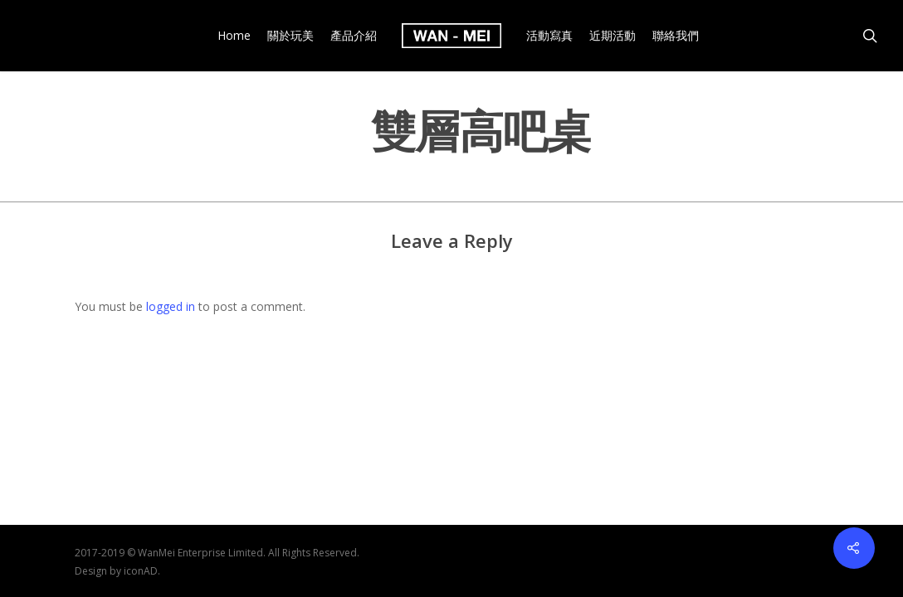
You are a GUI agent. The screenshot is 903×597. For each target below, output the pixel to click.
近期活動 (612, 35)
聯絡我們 (675, 35)
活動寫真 (549, 35)
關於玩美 (290, 35)
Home (234, 35)
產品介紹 (353, 35)
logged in (170, 306)
